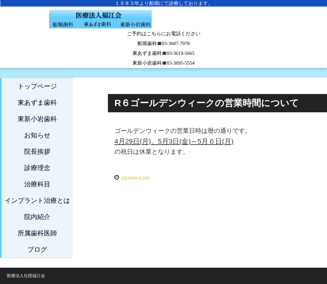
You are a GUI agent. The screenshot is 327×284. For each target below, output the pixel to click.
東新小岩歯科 (37, 118)
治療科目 (37, 184)
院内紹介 (37, 216)
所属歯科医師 (37, 233)
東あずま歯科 (37, 102)
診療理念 (37, 167)
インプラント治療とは (37, 200)
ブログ (37, 249)
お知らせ (37, 135)
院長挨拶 (37, 151)
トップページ (37, 86)
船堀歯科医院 (163, 23)
